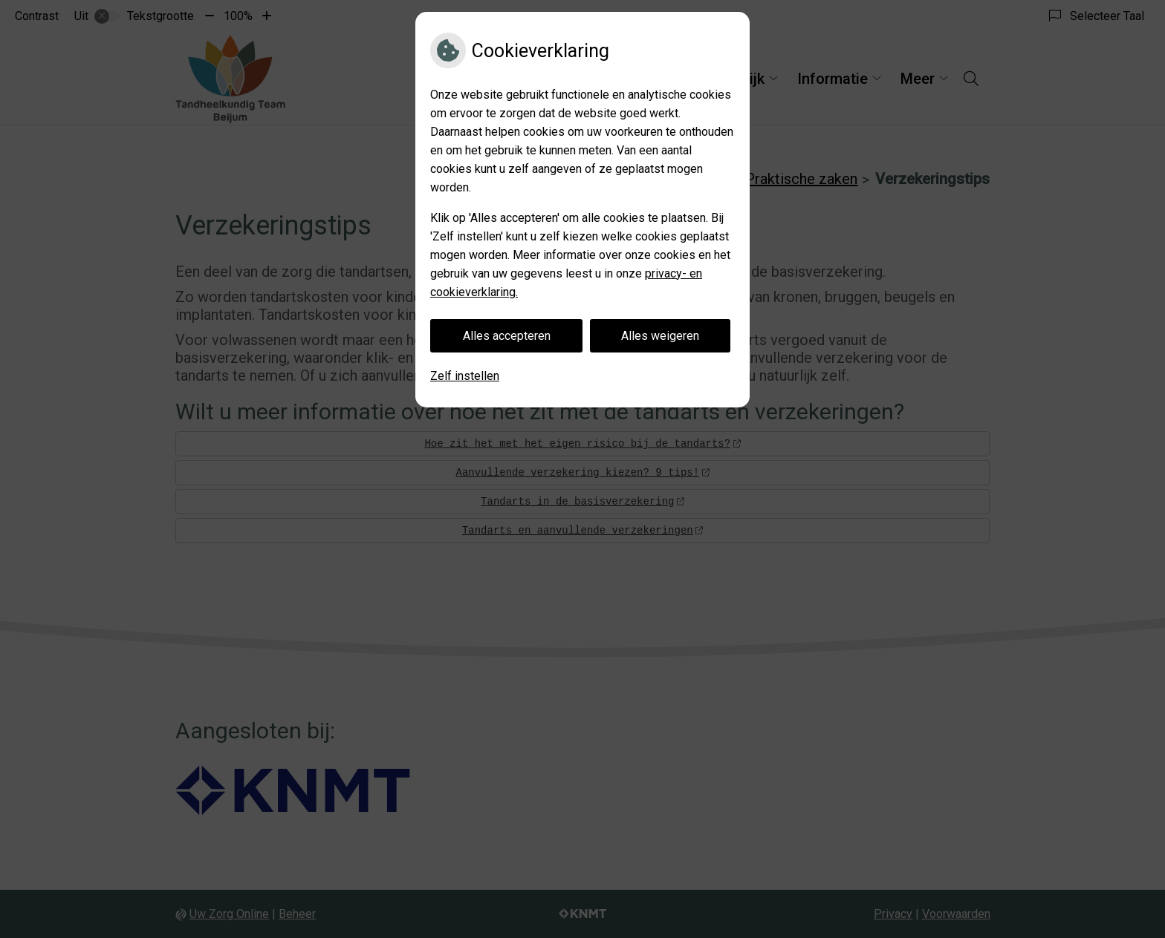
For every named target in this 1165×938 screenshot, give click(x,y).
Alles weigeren (660, 336)
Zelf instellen (464, 376)
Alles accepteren (507, 336)
